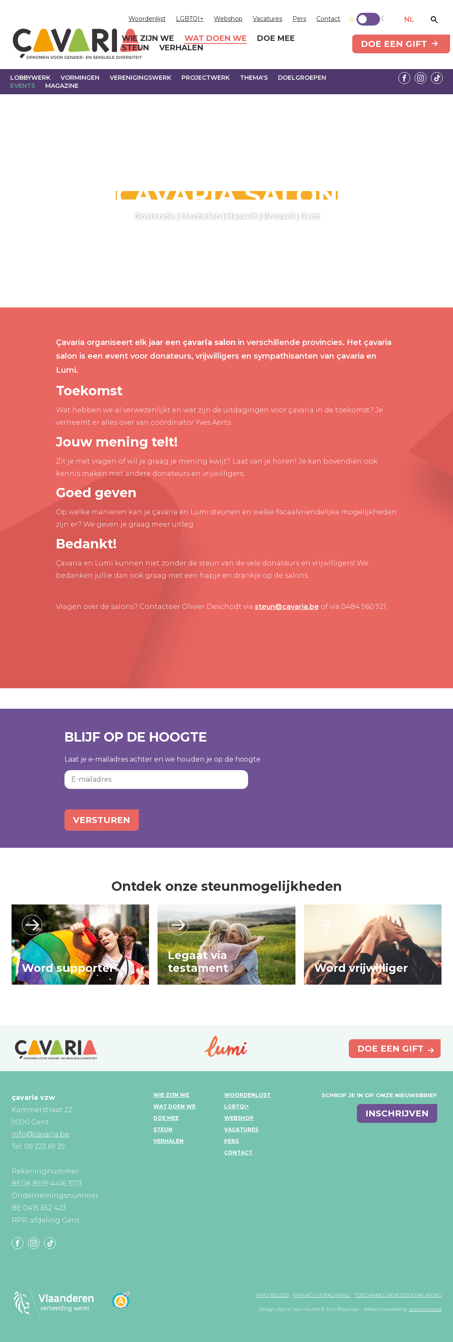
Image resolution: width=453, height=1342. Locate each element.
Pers (299, 19)
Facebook (404, 78)
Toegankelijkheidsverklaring (397, 1295)
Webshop (228, 19)
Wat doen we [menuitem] (215, 39)
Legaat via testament (198, 961)
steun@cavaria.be (287, 607)
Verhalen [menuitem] (181, 48)
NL (409, 19)
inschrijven (397, 1113)
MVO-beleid (272, 1295)
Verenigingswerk (140, 77)
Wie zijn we (171, 1095)
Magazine (62, 86)
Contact (328, 19)
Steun (162, 1129)
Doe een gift (394, 44)
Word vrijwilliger (361, 968)
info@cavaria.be (40, 1134)
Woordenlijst (147, 19)
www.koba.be (425, 1309)
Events (22, 86)
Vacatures (267, 19)
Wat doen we (174, 1106)
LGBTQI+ (190, 19)
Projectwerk (205, 77)
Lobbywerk (30, 77)
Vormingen (80, 77)
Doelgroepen (302, 77)
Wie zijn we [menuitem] (148, 39)
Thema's (254, 77)
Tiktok (437, 78)
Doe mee (166, 1118)
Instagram (421, 78)
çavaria (77, 44)
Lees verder (32, 925)
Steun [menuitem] (135, 48)
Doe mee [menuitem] (276, 39)
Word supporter (68, 968)
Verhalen (168, 1141)
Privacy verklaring (321, 1295)
